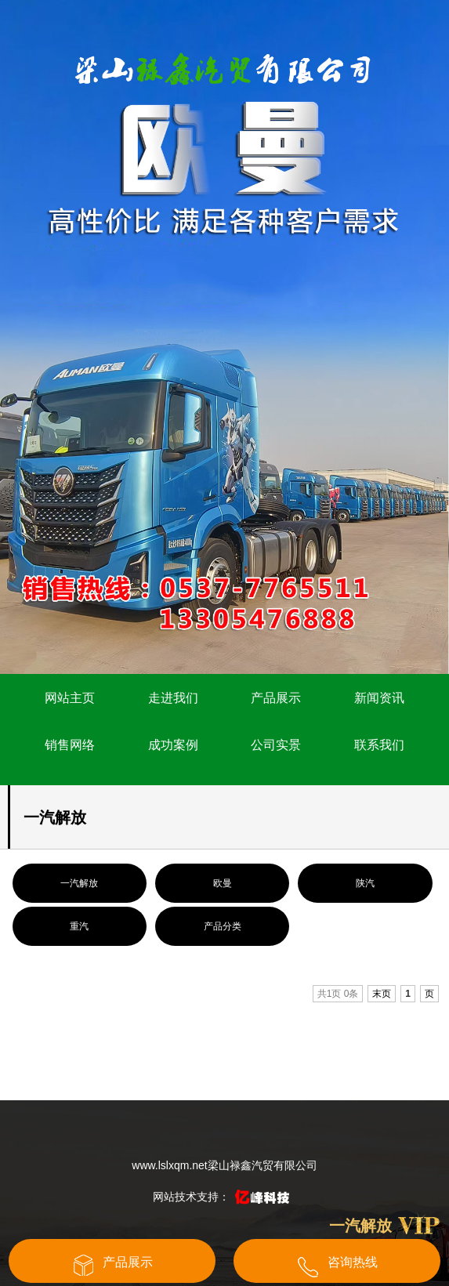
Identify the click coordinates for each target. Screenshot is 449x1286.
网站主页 (70, 698)
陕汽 (365, 883)
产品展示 (276, 698)
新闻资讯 (379, 698)
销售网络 (70, 745)
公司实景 (276, 745)
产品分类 (222, 926)
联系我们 (379, 745)
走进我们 (173, 698)
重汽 (79, 926)
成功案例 (173, 745)
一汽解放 (79, 883)
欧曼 (222, 883)
